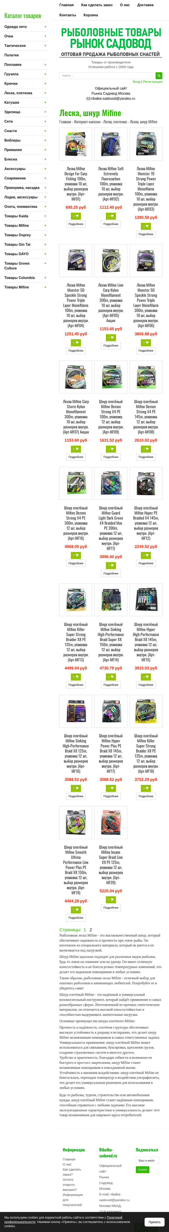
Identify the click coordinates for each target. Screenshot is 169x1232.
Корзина (91, 15)
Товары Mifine (16, 225)
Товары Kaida (16, 216)
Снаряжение (15, 178)
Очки (8, 36)
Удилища (12, 112)
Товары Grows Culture (17, 266)
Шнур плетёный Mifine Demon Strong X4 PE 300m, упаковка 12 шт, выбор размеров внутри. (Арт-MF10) (75, 523)
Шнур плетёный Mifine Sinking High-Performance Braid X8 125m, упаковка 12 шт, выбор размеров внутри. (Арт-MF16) (76, 753)
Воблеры (12, 140)
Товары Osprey (17, 235)
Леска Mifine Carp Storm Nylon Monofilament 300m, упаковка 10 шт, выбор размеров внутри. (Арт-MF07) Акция (76, 416)
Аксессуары (15, 169)
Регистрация (152, 81)
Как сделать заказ (96, 5)
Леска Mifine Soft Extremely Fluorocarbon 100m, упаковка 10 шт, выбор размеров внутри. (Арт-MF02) (111, 184)
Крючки (11, 83)
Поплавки (13, 64)
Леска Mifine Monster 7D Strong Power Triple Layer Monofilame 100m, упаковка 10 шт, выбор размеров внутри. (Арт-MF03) (145, 189)
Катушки (11, 102)
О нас (125, 5)
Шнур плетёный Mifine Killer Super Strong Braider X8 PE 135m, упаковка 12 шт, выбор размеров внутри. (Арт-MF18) (145, 753)
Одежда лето (15, 27)
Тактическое (15, 46)
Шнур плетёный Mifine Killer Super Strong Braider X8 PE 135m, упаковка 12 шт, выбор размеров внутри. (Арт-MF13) (75, 641)
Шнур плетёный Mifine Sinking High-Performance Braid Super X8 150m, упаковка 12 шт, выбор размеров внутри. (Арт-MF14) (111, 641)
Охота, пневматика (20, 206)
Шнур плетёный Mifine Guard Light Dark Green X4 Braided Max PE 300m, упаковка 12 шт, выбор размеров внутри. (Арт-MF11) (111, 528)
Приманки (13, 150)
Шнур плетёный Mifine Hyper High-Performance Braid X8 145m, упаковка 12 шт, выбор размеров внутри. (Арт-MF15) (146, 641)
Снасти (10, 131)
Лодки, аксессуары (21, 197)
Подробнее (75, 224)
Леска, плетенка (18, 93)
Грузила (11, 74)
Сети (8, 121)
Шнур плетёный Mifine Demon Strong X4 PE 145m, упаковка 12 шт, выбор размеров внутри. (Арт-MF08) (145, 416)
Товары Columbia (19, 278)
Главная (66, 5)
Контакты (67, 15)
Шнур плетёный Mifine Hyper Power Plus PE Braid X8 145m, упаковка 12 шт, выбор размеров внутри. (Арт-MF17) (111, 753)
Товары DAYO (16, 254)
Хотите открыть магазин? (70, 1184)
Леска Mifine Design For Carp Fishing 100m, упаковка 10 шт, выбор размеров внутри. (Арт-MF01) (76, 184)
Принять (155, 1222)
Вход (136, 81)
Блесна (10, 159)
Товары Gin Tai (17, 244)
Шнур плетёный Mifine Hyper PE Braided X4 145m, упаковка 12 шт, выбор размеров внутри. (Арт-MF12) (146, 523)
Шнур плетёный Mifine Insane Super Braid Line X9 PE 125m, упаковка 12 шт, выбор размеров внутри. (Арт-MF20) (111, 864)
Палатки (11, 55)
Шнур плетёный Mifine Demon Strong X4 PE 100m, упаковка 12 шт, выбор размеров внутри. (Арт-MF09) (110, 416)
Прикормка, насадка (22, 188)
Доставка (145, 5)
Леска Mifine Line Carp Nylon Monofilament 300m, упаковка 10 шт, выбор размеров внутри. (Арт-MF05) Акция (110, 302)
